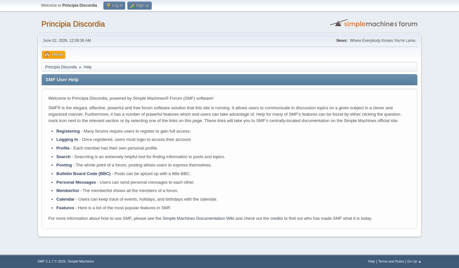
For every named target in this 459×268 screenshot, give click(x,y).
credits (276, 218)
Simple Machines (81, 261)
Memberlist (67, 190)
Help (371, 261)
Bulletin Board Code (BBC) (83, 173)
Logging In (67, 139)
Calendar (65, 199)
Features (65, 207)
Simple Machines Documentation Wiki (198, 218)
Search (63, 156)
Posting (64, 165)
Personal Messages (76, 182)
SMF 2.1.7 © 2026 (51, 261)
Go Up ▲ (414, 261)
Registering (68, 131)
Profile (62, 148)
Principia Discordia (73, 23)
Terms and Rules (391, 261)
